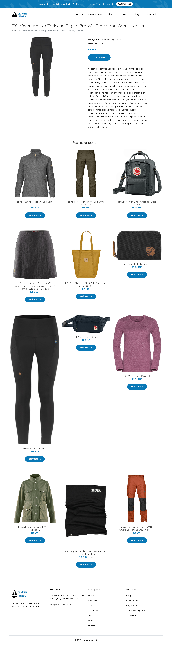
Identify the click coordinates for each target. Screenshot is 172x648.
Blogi (136, 16)
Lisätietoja (99, 60)
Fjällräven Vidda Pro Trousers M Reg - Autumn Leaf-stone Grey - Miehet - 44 (137, 531)
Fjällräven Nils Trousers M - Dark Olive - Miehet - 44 (86, 206)
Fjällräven (116, 42)
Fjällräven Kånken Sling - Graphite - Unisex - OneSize (137, 206)
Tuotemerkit (151, 16)
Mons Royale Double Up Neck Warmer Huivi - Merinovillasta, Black (86, 556)
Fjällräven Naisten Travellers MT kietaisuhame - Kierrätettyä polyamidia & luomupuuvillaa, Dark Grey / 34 (35, 289)
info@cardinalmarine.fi (60, 607)
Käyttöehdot (132, 609)
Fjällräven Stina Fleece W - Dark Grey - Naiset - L (35, 206)
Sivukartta (131, 618)
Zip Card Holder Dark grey (137, 267)
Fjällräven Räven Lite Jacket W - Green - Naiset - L (35, 531)
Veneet (91, 623)
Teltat (125, 16)
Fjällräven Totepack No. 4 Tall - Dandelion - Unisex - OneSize (86, 288)
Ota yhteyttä (132, 604)
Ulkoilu (91, 618)
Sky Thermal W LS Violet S (137, 379)
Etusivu (14, 34)
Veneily (91, 628)
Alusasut (112, 16)
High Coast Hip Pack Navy (86, 340)
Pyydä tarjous (124, 4)
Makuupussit (95, 16)
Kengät (79, 16)
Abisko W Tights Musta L (35, 451)
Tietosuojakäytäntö (135, 613)
